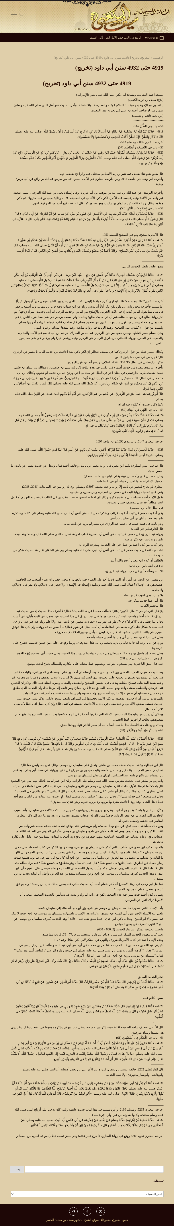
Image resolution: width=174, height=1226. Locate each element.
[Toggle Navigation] (14, 15)
